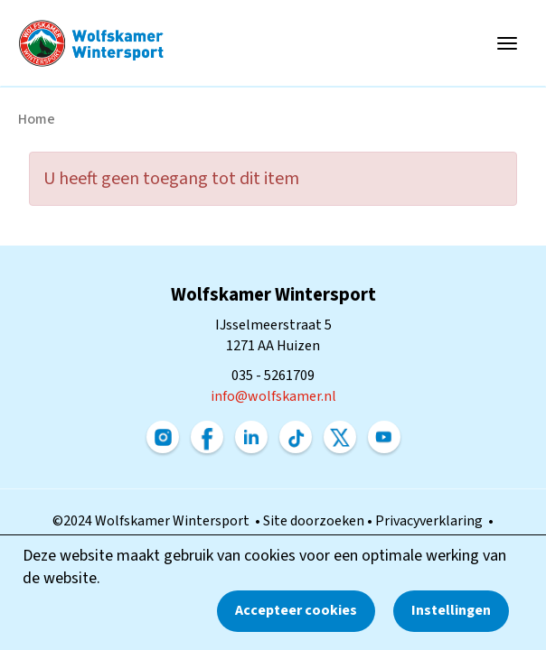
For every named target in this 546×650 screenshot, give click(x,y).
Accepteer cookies (296, 610)
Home (36, 119)
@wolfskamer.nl (273, 396)
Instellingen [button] (451, 610)
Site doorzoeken (315, 521)
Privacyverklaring (431, 521)
